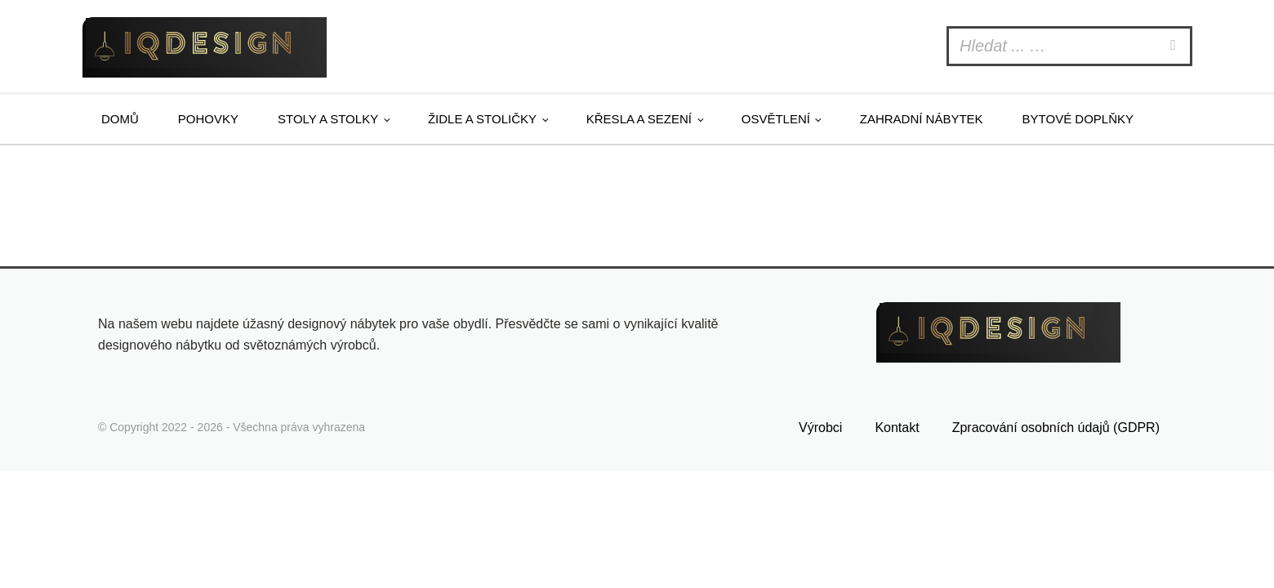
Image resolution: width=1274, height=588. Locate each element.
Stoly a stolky (328, 119)
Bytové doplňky (1078, 119)
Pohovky (208, 119)
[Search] (1175, 46)
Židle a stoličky (482, 119)
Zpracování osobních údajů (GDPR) (1056, 427)
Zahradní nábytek (921, 119)
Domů (120, 119)
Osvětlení (776, 119)
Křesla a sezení (639, 119)
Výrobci (820, 427)
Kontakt (897, 427)
